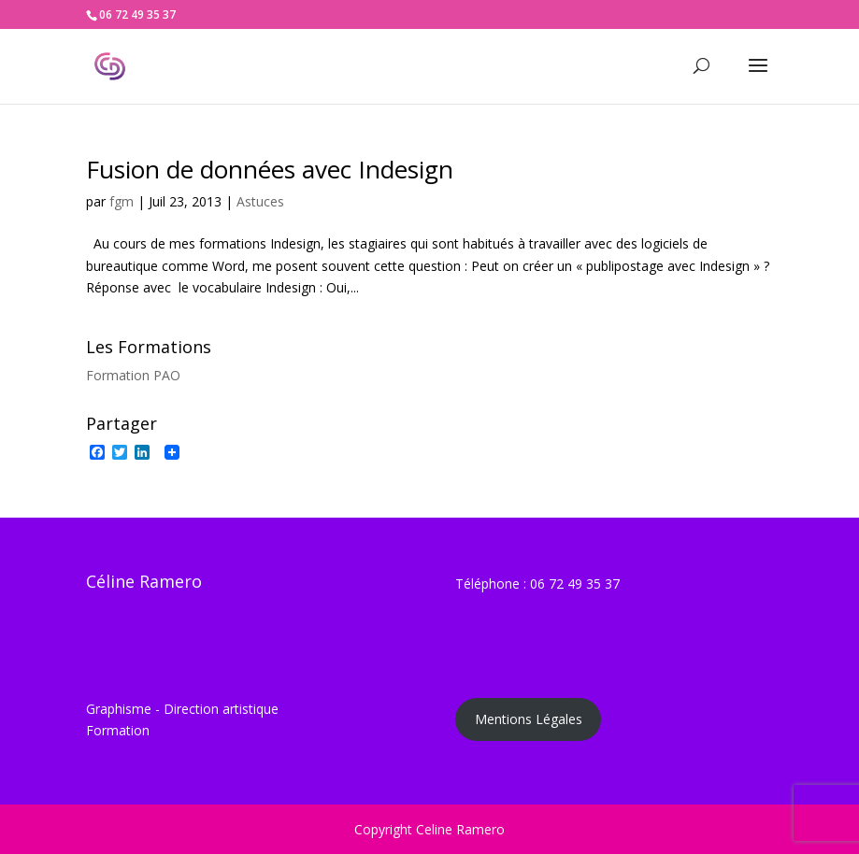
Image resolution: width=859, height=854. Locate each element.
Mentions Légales (528, 719)
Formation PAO (133, 375)
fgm (121, 201)
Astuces (260, 201)
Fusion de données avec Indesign (269, 169)
